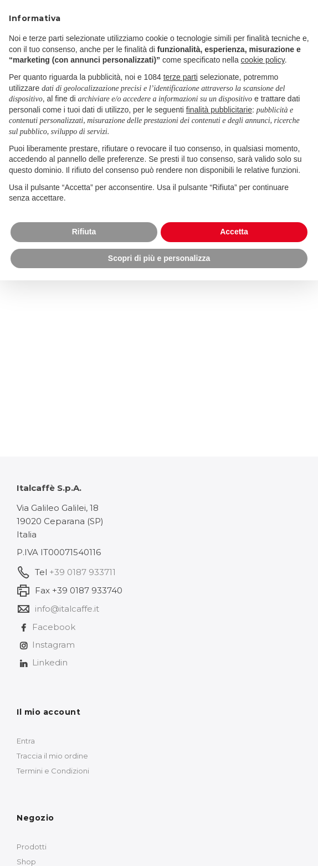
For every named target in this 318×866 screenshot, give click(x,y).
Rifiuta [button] (84, 231)
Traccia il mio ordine (52, 755)
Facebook (53, 627)
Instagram (53, 644)
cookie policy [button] (263, 59)
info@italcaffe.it (67, 608)
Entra (26, 740)
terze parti (180, 77)
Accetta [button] (234, 231)
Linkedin (50, 662)
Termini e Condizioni (53, 770)
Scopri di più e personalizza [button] (159, 258)
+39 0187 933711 (82, 572)
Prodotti (32, 846)
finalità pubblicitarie (219, 109)
